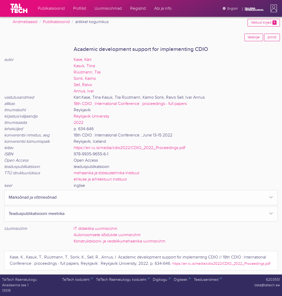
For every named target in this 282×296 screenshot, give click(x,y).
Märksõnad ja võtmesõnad (33, 197)
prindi (272, 37)
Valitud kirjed (263, 22)
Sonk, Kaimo (85, 78)
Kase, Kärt (82, 59)
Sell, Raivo (83, 84)
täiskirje (254, 37)
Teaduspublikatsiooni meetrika (36, 213)
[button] (273, 8)
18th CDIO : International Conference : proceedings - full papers (130, 103)
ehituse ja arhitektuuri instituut (100, 179)
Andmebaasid (25, 21)
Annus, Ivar (84, 91)
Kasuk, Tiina (84, 66)
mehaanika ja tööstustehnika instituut (106, 173)
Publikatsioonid (56, 21)
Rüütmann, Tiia (87, 72)
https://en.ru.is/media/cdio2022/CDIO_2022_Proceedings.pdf (129, 147)
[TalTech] (19, 8)
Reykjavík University (91, 116)
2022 (78, 122)
